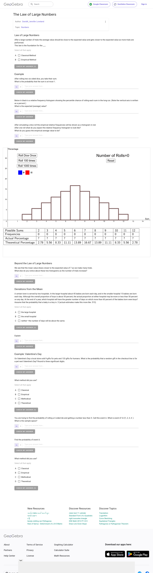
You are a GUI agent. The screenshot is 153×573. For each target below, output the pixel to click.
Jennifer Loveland (36, 21)
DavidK (25, 21)
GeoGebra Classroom (124, 4)
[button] (26, 66)
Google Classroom (98, 4)
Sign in (144, 4)
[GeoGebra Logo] (13, 4)
